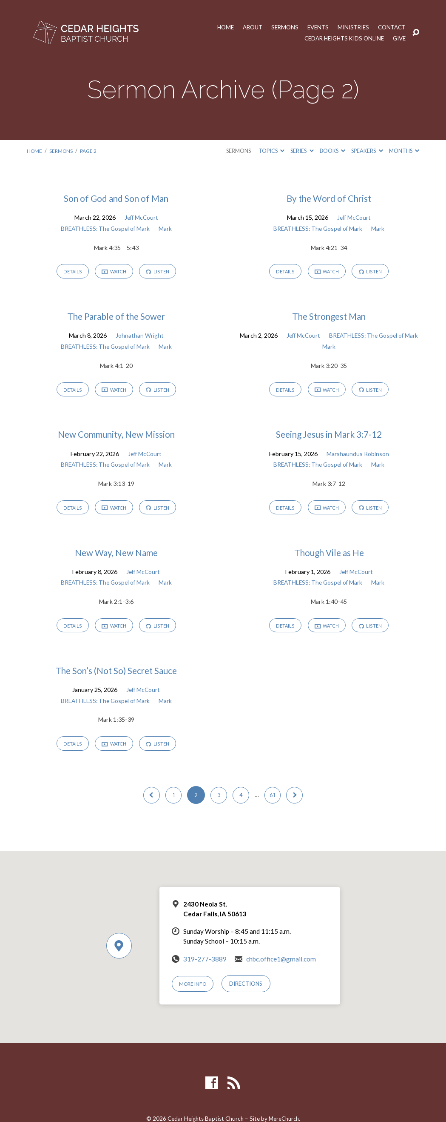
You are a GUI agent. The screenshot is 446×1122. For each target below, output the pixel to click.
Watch (113, 272)
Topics (271, 150)
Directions (249, 991)
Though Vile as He (329, 556)
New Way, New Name (116, 556)
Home (215, 27)
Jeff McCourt (141, 217)
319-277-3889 (205, 966)
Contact (390, 27)
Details (69, 272)
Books (332, 150)
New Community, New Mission (116, 437)
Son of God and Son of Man (116, 198)
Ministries (349, 27)
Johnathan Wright (139, 337)
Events (312, 27)
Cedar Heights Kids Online (338, 38)
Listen (160, 272)
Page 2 (90, 150)
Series (301, 150)
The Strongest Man (329, 318)
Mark (167, 228)
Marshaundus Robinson (357, 456)
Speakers (367, 150)
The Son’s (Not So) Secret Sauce (116, 676)
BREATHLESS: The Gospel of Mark (105, 228)
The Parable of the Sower (116, 318)
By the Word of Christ (329, 198)
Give (398, 38)
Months (404, 150)
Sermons (277, 27)
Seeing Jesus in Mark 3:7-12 (329, 437)
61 (274, 802)
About (243, 27)
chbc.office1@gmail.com (281, 966)
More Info (194, 991)
